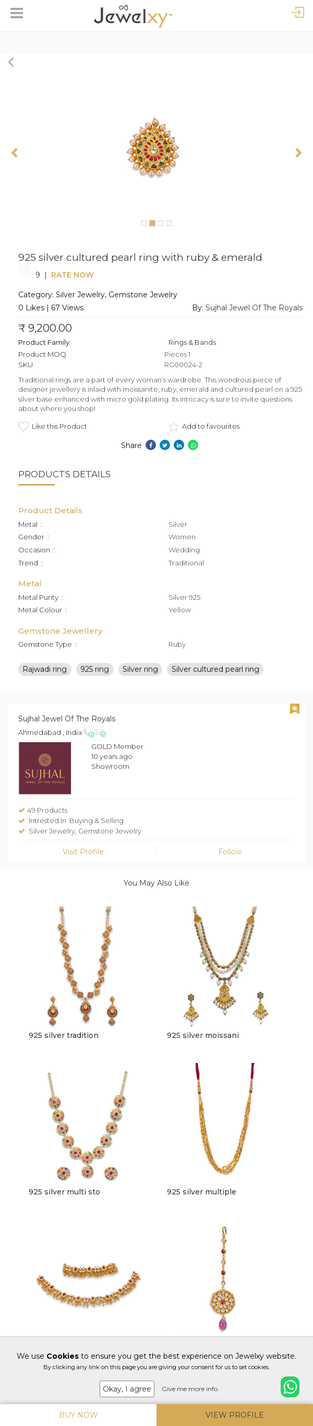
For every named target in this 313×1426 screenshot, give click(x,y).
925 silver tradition (64, 1035)
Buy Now (78, 1415)
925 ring (94, 669)
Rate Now (72, 275)
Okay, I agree (127, 1389)
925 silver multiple (201, 1192)
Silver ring (140, 669)
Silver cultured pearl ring (215, 669)
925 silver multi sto (64, 1192)
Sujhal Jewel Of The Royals (254, 307)
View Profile (235, 1415)
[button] (15, 152)
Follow (230, 851)
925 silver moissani (203, 1035)
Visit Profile (83, 851)
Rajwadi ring (44, 669)
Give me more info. (190, 1389)
